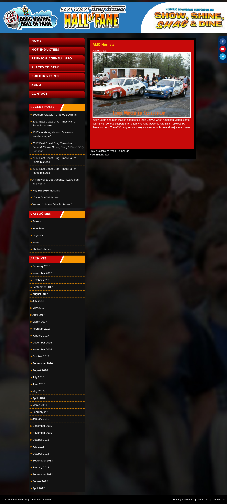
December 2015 (42, 425)
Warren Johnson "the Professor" (52, 204)
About (37, 85)
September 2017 (42, 287)
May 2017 (38, 307)
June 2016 (38, 384)
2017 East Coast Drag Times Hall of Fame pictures (54, 159)
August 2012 (40, 481)
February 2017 (41, 328)
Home (36, 41)
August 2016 (40, 370)
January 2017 (40, 335)
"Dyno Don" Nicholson (46, 197)
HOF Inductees (45, 49)
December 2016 (42, 342)
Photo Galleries (41, 249)
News (35, 242)
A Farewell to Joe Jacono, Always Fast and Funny (55, 181)
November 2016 (42, 349)
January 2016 (40, 418)
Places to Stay (45, 67)
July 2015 (38, 446)
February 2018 (41, 266)
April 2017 (38, 314)
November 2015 (42, 432)
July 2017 (38, 300)
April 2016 (38, 398)
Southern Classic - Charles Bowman (54, 114)
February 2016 (41, 411)
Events (36, 221)
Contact (39, 94)
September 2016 (42, 363)
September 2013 (42, 460)
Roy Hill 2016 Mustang (46, 190)
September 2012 (42, 474)
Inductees (38, 228)
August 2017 (40, 293)
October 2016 (40, 356)
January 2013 (40, 467)
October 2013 (40, 453)
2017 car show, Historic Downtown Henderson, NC (53, 134)
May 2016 (38, 391)
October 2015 (40, 439)
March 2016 (39, 405)
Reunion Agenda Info (51, 58)
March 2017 (39, 321)
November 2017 (42, 273)
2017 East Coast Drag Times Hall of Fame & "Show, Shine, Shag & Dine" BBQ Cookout (58, 147)
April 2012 (38, 488)
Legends (37, 235)
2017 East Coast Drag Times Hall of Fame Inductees (54, 123)
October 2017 (40, 280)
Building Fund (45, 76)
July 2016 (38, 377)
